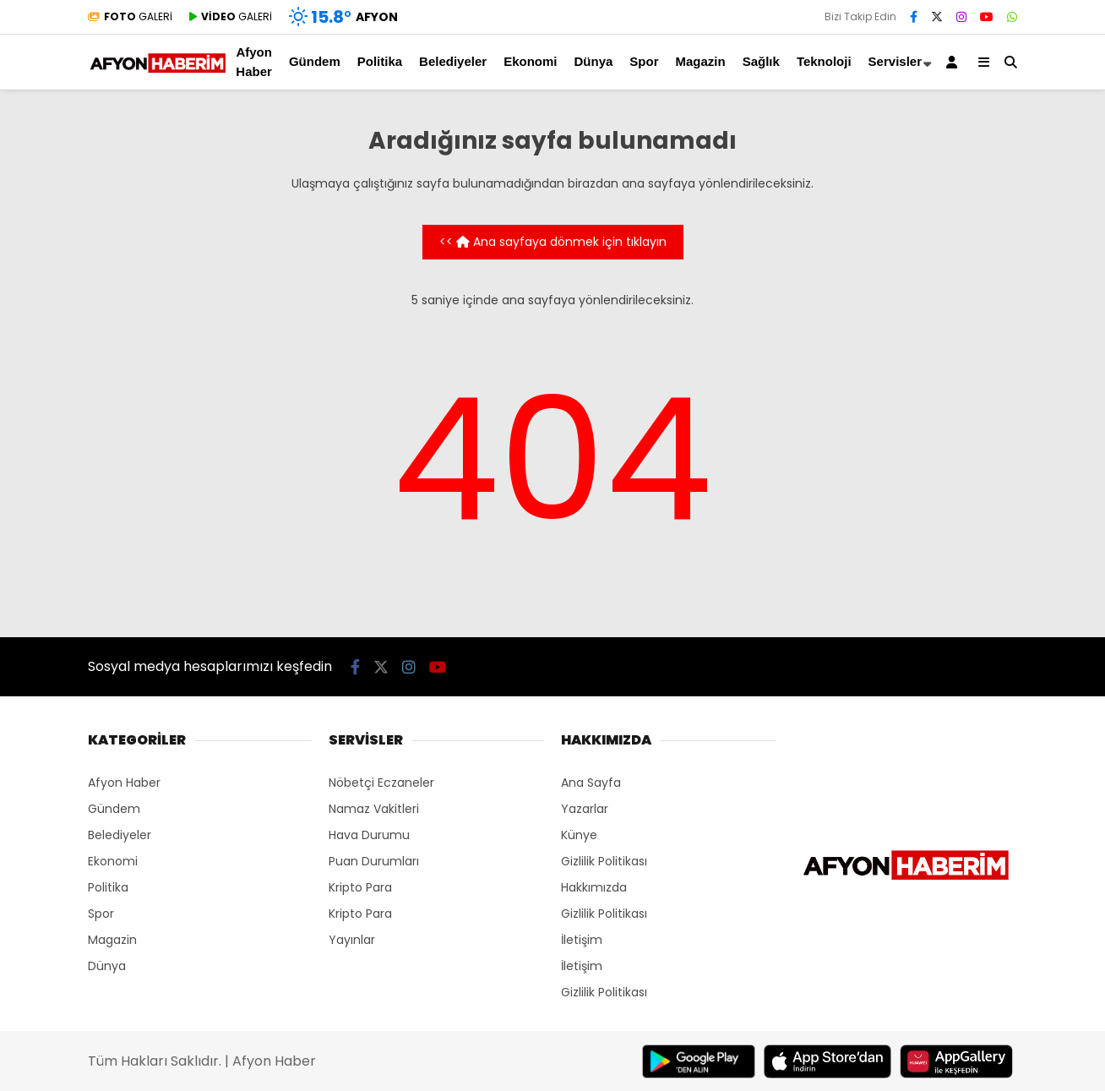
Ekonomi (530, 61)
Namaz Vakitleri (374, 808)
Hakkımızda (594, 887)
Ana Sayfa (591, 782)
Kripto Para (360, 887)
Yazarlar (584, 808)
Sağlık (761, 61)
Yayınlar (352, 939)
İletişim (581, 939)
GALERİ (130, 16)
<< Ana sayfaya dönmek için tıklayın (553, 241)
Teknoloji (824, 61)
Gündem (314, 61)
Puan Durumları (374, 861)
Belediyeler (453, 61)
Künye (579, 834)
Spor (643, 61)
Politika (379, 61)
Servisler (895, 61)
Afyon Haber (254, 62)
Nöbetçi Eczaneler (381, 782)
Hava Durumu (369, 834)
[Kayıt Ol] (954, 62)
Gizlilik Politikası (604, 861)
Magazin (701, 61)
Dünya (593, 61)
